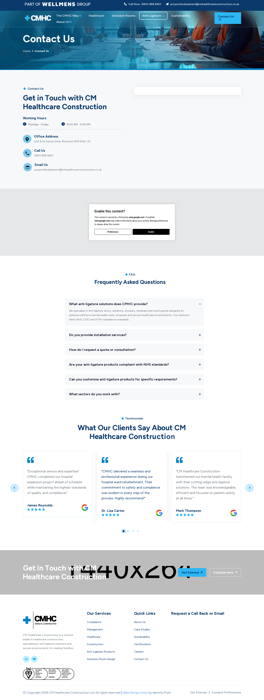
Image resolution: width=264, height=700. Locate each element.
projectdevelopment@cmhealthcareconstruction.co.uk (202, 4)
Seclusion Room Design (101, 658)
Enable (151, 232)
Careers (138, 651)
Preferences (112, 232)
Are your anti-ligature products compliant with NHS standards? (119, 364)
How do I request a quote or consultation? (102, 349)
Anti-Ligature (153, 15)
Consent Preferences (226, 692)
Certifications (142, 644)
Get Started (198, 572)
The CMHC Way (68, 15)
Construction (95, 644)
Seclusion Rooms (123, 15)
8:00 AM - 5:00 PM (92, 124)
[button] (124, 531)
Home (36, 51)
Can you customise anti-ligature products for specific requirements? (123, 379)
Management (95, 629)
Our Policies (198, 692)
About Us (64, 22)
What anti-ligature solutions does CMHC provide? (108, 304)
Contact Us (226, 18)
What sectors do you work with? (94, 394)
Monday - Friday (52, 124)
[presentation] (14, 488)
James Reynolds (40, 505)
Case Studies (142, 629)
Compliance (94, 621)
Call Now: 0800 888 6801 (142, 4)
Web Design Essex (135, 692)
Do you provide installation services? (98, 335)
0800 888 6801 (60, 155)
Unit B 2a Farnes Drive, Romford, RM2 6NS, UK (79, 141)
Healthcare (96, 15)
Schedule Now (218, 572)
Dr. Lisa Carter (113, 510)
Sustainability (180, 15)
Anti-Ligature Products (101, 651)
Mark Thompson (188, 510)
